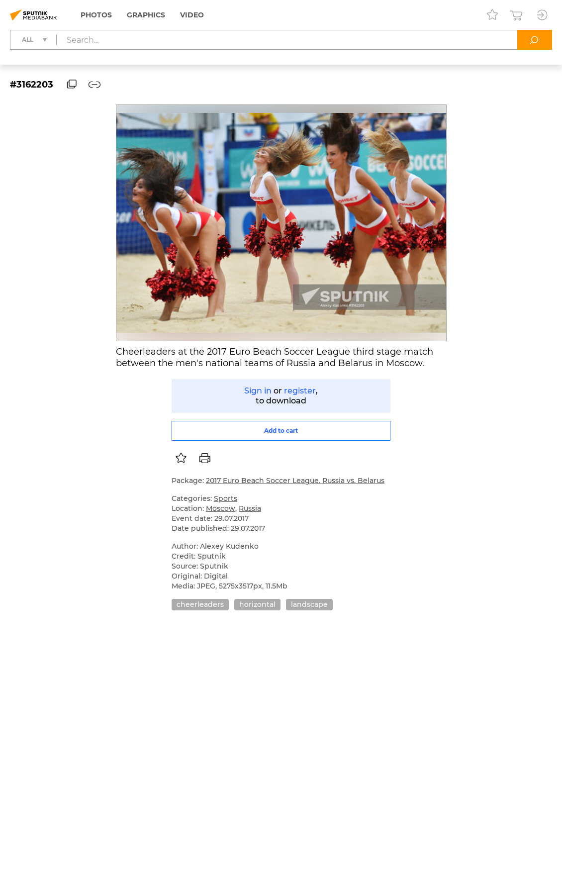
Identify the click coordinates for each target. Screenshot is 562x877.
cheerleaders (200, 604)
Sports (225, 498)
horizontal (257, 604)
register (300, 390)
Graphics (146, 14)
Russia (250, 508)
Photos (96, 14)
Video (192, 14)
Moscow (220, 508)
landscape (309, 604)
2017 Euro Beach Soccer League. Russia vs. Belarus (295, 480)
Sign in (258, 390)
